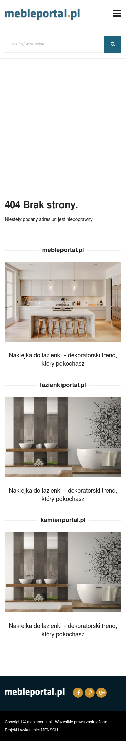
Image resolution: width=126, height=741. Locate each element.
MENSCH (49, 730)
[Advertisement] (63, 131)
